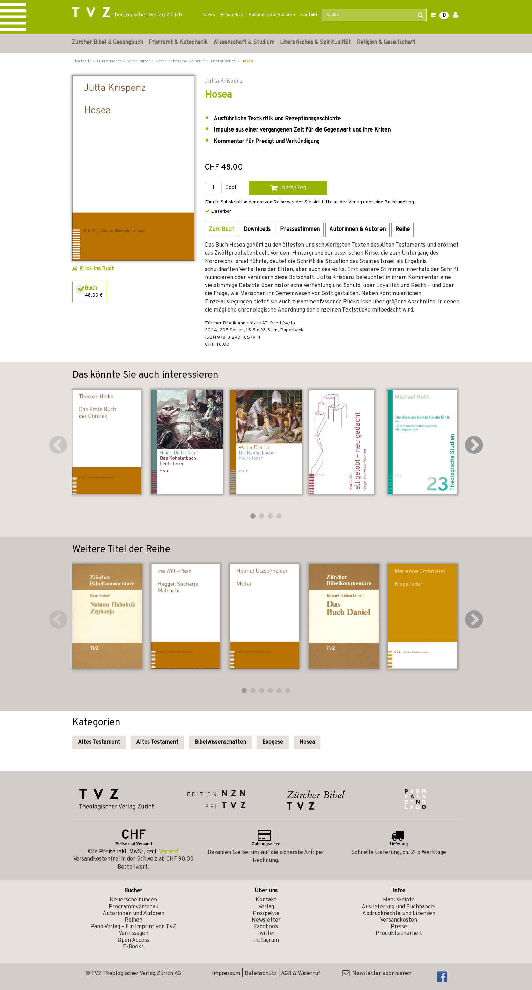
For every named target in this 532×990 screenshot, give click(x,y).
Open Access (133, 940)
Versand (168, 851)
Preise (399, 926)
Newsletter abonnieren (376, 973)
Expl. (231, 188)
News (209, 15)
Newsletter (266, 920)
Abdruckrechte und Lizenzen (398, 913)
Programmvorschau (133, 906)
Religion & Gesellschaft (385, 42)
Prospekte (231, 15)
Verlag (266, 906)
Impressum (226, 973)
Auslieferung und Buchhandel (399, 906)
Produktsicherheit (399, 933)
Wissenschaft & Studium (243, 42)
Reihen (133, 920)
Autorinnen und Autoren (133, 913)
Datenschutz (261, 973)
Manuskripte (399, 900)
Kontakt (309, 15)
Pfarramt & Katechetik (178, 42)
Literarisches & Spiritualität (315, 42)
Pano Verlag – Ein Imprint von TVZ (133, 926)
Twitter (266, 933)
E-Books (133, 947)
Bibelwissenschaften (220, 742)
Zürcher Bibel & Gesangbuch (107, 42)
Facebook (266, 926)
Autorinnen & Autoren (271, 15)
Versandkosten (398, 920)
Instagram (266, 940)
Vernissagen (133, 933)
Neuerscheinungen (133, 900)
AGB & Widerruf (300, 973)
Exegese (272, 742)
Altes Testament (99, 742)
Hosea (247, 61)
